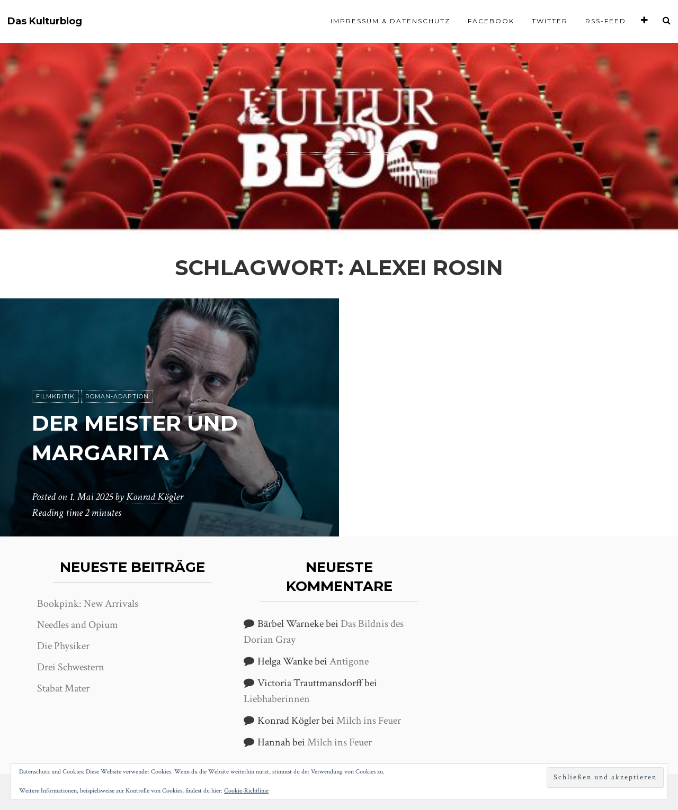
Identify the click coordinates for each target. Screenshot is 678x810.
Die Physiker (63, 646)
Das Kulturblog (44, 21)
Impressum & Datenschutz (390, 21)
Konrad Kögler (154, 497)
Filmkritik (55, 396)
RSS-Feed (605, 21)
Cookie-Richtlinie (246, 791)
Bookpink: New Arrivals (87, 604)
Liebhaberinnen (277, 699)
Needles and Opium (77, 625)
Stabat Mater (63, 688)
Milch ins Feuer (368, 720)
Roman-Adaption (117, 396)
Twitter (550, 21)
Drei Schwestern (70, 667)
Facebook (491, 21)
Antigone (349, 661)
